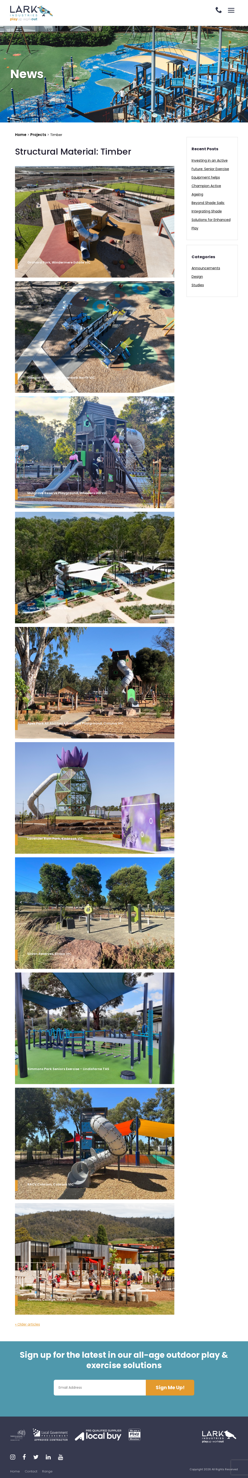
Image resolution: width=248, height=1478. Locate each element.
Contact (31, 1471)
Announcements (206, 268)
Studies (198, 285)
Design (197, 276)
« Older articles (27, 1324)
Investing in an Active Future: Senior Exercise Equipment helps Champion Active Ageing (210, 177)
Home (15, 1471)
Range (47, 1471)
